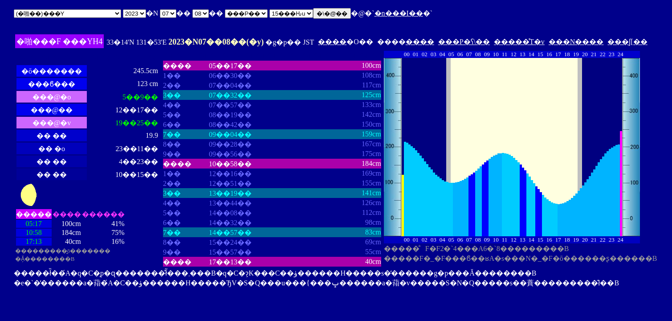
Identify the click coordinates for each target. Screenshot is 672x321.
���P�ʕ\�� (464, 41)
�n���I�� (399, 13)
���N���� (576, 41)
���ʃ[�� (627, 41)
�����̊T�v (519, 41)
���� (332, 41)
